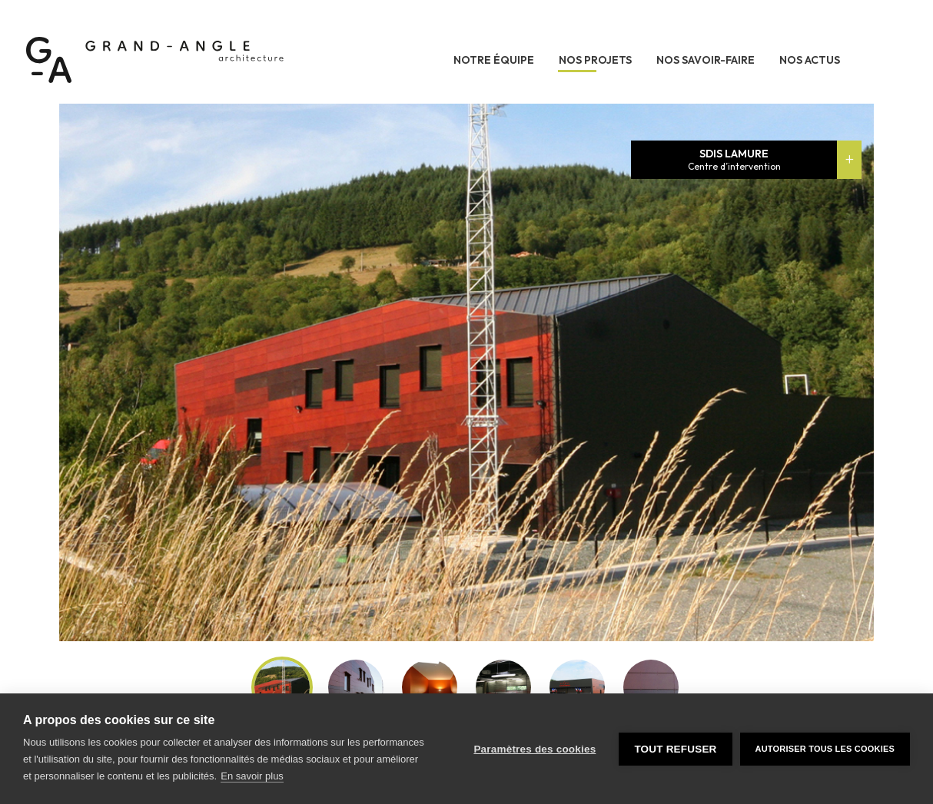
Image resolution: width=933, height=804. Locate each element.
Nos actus (809, 60)
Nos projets (595, 60)
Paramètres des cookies (534, 749)
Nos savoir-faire (705, 60)
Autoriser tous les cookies (825, 748)
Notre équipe (493, 60)
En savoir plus (252, 776)
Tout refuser (675, 749)
